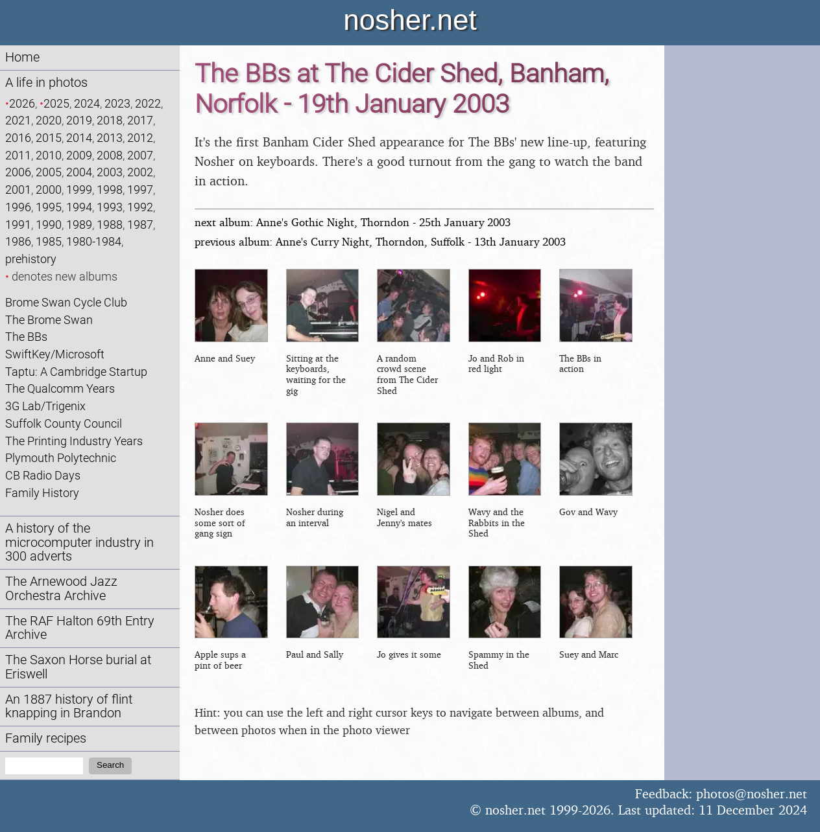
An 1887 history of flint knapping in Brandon (68, 706)
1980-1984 (93, 241)
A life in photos (46, 82)
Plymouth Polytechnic (60, 458)
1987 (140, 224)
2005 (49, 172)
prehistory (30, 259)
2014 (79, 137)
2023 (117, 103)
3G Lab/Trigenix (45, 406)
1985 (49, 241)
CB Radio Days (42, 475)
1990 (49, 224)
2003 (110, 172)
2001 (18, 189)
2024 (87, 103)
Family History (42, 493)
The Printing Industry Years (74, 441)
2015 (49, 137)
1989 (79, 224)
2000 (49, 189)
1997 (140, 189)
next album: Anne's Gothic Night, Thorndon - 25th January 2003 (353, 222)
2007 (140, 155)
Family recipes (45, 738)
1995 (49, 207)
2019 (79, 120)
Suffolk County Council (63, 423)
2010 (49, 155)
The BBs (26, 336)
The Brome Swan (49, 320)
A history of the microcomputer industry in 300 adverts (79, 542)
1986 (18, 241)
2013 (110, 137)
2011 (18, 155)
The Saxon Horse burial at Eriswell (78, 667)
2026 (22, 103)
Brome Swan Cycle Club (66, 302)
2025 (56, 103)
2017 (140, 120)
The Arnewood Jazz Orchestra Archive (61, 588)
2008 (110, 155)
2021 (18, 120)
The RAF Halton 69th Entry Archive (79, 628)
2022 (148, 103)
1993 (110, 207)
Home (22, 57)
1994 (79, 207)
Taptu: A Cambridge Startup (76, 371)
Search (110, 765)
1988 (110, 224)
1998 (110, 189)
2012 (140, 137)
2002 (140, 172)
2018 (110, 120)
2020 (49, 120)
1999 (79, 189)
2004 (79, 172)
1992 (140, 207)
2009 (79, 155)
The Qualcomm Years (60, 388)
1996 (18, 207)
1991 (18, 224)
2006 (18, 172)
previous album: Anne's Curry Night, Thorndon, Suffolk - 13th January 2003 (380, 241)
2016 (18, 137)
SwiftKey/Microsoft (54, 354)
